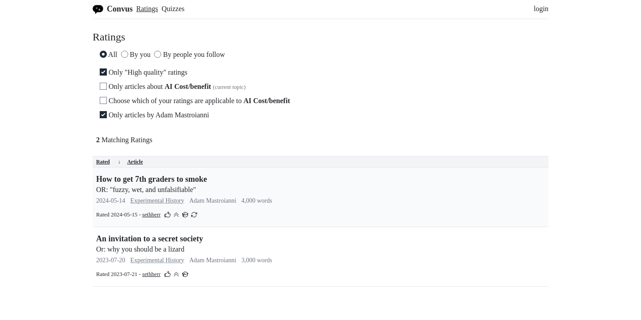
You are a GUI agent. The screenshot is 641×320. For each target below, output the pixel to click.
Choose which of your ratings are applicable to (195, 100)
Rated (108, 161)
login (541, 8)
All (109, 54)
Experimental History (157, 200)
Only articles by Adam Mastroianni (154, 115)
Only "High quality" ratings (143, 72)
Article (135, 162)
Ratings (147, 8)
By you (136, 54)
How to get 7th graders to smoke (151, 179)
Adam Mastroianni (212, 200)
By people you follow (189, 54)
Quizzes (173, 8)
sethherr (151, 215)
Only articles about (173, 86)
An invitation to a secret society (149, 238)
